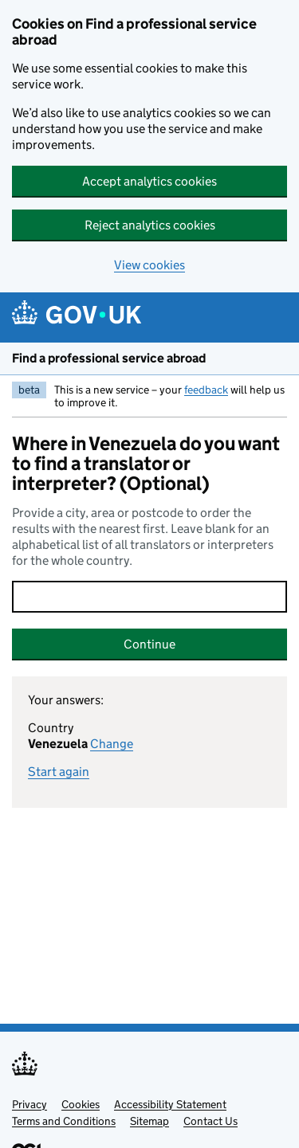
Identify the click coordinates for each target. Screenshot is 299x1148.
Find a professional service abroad (109, 358)
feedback (206, 389)
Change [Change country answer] (111, 743)
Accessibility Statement (170, 1104)
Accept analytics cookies (149, 181)
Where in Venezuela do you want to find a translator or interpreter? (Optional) (146, 463)
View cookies (149, 264)
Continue (149, 644)
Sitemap (149, 1121)
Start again (58, 771)
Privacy (29, 1104)
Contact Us (210, 1121)
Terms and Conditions (64, 1121)
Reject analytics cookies (150, 225)
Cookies (80, 1104)
